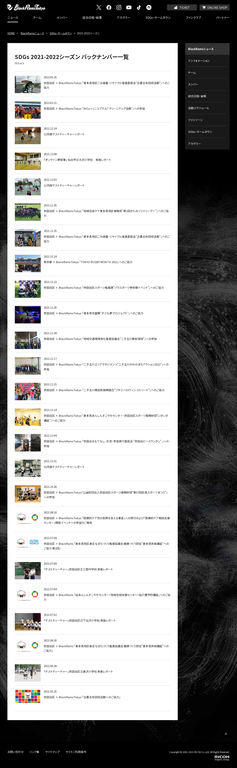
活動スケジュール (198, 108)
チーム (37, 17)
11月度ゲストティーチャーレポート (64, 185)
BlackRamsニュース (32, 33)
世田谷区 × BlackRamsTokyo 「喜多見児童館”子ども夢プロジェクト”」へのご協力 (93, 313)
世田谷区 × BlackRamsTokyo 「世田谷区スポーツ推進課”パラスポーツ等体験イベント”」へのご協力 (104, 287)
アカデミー (124, 17)
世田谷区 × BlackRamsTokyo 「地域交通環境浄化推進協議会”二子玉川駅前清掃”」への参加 (100, 339)
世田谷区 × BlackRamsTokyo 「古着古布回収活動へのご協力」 (82, 697)
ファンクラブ (193, 17)
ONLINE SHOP (217, 7)
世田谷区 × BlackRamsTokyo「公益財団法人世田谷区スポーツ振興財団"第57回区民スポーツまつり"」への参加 (106, 494)
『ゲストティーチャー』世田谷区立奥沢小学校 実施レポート (78, 671)
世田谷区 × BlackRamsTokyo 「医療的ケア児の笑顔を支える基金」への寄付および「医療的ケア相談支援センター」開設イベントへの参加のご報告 (107, 520)
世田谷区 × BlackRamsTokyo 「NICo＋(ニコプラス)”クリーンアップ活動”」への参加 (94, 108)
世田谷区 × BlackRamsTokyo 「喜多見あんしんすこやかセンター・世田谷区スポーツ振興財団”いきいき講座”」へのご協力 (106, 418)
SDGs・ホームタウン (158, 17)
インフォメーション (199, 61)
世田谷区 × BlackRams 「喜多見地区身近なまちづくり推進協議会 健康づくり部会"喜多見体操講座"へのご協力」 (106, 648)
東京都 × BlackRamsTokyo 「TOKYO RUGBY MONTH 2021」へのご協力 (88, 262)
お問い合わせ (15, 752)
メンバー (62, 17)
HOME (11, 33)
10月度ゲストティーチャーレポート (64, 467)
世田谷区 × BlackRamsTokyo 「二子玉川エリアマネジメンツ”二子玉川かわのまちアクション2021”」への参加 (106, 366)
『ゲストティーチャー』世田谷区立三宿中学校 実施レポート (78, 569)
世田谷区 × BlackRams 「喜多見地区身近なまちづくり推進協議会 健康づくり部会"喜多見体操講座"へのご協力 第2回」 (106, 546)
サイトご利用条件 (76, 752)
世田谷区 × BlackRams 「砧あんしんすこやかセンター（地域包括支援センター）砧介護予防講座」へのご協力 (107, 597)
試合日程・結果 (92, 17)
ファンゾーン (195, 120)
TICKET (184, 7)
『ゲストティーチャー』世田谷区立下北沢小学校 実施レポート (80, 620)
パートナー (223, 17)
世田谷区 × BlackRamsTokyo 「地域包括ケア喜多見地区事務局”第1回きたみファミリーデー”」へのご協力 (106, 213)
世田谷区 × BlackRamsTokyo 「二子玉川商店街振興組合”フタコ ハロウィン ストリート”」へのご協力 (104, 390)
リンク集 (34, 752)
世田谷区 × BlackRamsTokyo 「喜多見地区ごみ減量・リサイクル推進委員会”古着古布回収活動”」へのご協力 (107, 85)
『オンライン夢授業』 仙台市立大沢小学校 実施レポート (77, 160)
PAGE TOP (226, 734)
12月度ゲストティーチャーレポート (64, 134)
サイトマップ (52, 752)
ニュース (12, 17)
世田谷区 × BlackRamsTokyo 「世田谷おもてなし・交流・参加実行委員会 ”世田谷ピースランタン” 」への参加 (106, 443)
